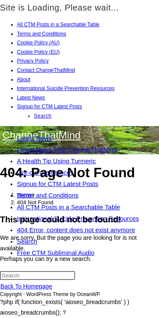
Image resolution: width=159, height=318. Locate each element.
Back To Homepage (26, 286)
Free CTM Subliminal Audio (56, 252)
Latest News (31, 98)
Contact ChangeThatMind (46, 70)
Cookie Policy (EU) (38, 52)
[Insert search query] (37, 275)
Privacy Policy (33, 61)
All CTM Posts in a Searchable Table (58, 24)
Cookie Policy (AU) (38, 43)
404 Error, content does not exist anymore (76, 229)
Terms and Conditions (41, 34)
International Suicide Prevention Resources (65, 88)
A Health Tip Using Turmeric (56, 160)
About (23, 79)
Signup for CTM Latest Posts (49, 107)
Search (43, 116)
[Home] (24, 195)
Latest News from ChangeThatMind (67, 149)
